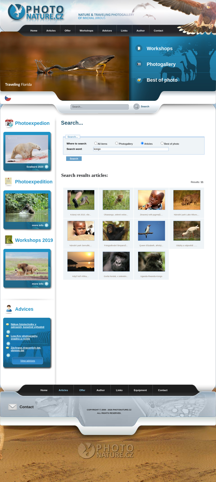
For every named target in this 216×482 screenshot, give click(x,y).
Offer (68, 30)
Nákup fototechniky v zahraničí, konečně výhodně (27, 325)
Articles (51, 30)
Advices (107, 30)
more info (37, 225)
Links (124, 30)
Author (141, 30)
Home (33, 30)
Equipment (140, 390)
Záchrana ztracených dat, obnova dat (26, 349)
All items (100, 143)
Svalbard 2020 (35, 166)
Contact (158, 30)
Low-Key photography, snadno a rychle (24, 337)
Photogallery (156, 64)
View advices (27, 360)
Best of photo (157, 80)
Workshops (86, 30)
